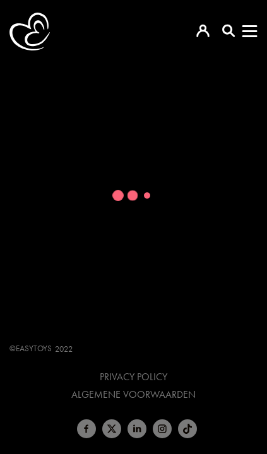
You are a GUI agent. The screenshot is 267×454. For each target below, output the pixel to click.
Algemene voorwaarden (133, 394)
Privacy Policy (133, 377)
